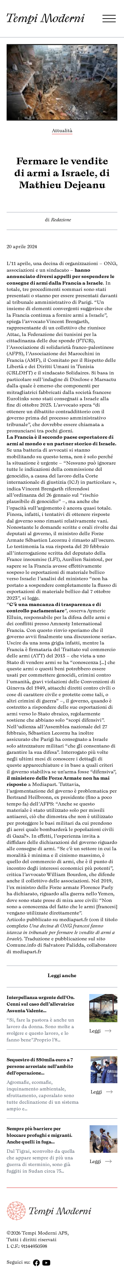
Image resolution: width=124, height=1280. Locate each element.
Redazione (61, 219)
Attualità (62, 130)
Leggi (100, 1031)
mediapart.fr (73, 919)
